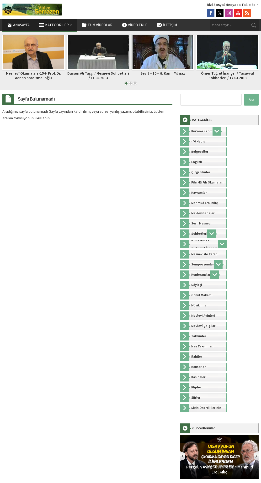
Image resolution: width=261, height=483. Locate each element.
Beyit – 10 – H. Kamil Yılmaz (162, 73)
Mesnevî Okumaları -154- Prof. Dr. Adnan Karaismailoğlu (33, 76)
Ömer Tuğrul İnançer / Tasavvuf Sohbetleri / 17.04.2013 (227, 76)
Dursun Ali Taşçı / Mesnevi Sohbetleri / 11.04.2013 (98, 76)
